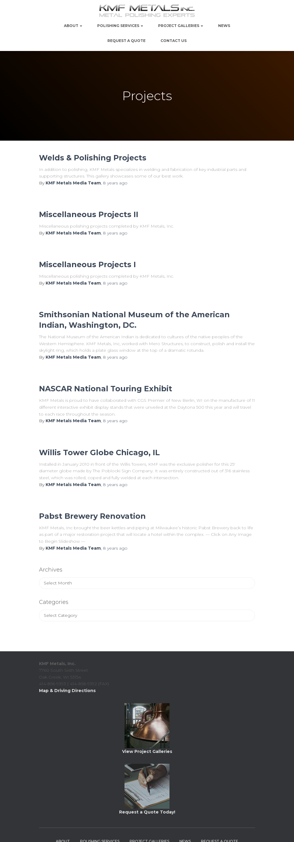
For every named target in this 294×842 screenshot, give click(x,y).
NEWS (224, 25)
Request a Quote (126, 40)
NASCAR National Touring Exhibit (105, 388)
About (73, 25)
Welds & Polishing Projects (92, 157)
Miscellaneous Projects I (87, 264)
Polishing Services (120, 25)
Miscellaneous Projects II (88, 214)
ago (115, 183)
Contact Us (173, 40)
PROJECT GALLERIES (180, 25)
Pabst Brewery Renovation (92, 516)
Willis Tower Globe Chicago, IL (99, 452)
